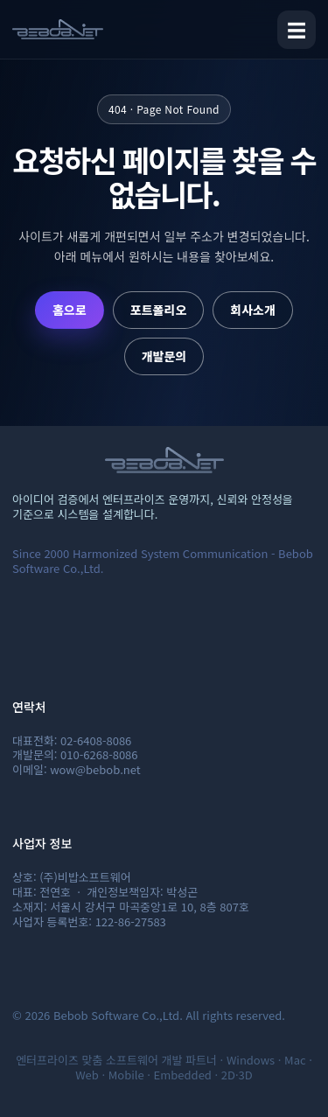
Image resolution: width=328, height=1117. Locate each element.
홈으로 (69, 309)
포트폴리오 (158, 309)
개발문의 (164, 356)
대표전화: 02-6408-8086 (71, 740)
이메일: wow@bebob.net (76, 769)
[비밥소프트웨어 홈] (57, 29)
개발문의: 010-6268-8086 (75, 754)
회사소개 (253, 309)
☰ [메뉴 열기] (296, 29)
